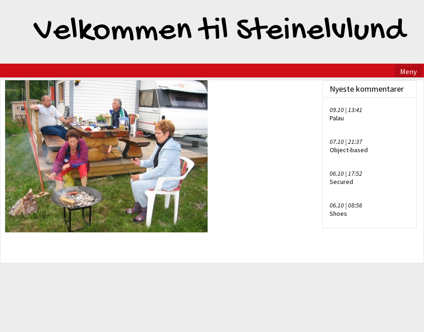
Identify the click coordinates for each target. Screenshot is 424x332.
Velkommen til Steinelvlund (219, 32)
